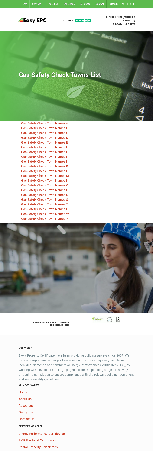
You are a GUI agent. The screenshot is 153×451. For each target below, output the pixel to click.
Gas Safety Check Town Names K (44, 166)
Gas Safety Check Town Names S (44, 200)
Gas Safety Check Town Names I (44, 161)
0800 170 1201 (122, 4)
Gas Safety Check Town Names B (44, 128)
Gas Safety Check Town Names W (45, 214)
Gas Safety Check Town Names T (44, 204)
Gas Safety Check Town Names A (44, 123)
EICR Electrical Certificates (37, 440)
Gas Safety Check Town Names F (44, 147)
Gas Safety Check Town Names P (44, 190)
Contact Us (26, 419)
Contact (99, 4)
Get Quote (85, 4)
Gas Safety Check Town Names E (44, 142)
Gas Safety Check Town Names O (44, 185)
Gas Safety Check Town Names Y (44, 219)
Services (37, 4)
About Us (53, 4)
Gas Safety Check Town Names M (45, 176)
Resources (69, 4)
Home (24, 4)
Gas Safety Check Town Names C (44, 133)
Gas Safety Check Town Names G (44, 152)
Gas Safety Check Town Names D (44, 138)
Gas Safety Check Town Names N (44, 180)
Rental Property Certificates (38, 447)
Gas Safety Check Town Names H (44, 157)
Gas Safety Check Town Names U (44, 209)
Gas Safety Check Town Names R (44, 195)
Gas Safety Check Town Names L (44, 171)
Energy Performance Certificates (42, 434)
